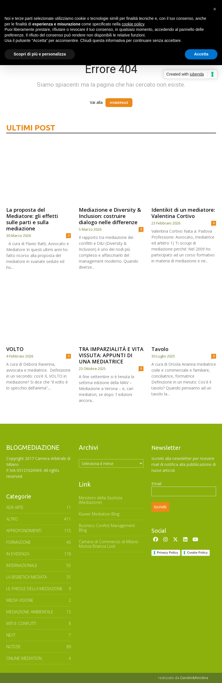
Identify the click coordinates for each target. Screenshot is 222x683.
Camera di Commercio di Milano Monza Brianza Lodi (108, 544)
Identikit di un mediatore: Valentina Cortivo (183, 212)
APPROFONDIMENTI (23, 530)
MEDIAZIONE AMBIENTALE (29, 612)
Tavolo (159, 349)
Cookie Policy (197, 552)
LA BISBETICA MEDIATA (26, 577)
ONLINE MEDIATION (24, 658)
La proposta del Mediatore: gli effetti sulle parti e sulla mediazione (32, 219)
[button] (214, 9)
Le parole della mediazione (34, 588)
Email (156, 483)
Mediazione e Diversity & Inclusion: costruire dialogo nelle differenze (110, 216)
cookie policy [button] (133, 24)
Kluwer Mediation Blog (99, 514)
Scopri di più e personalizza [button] (40, 54)
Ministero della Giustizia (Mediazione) (100, 500)
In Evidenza (17, 553)
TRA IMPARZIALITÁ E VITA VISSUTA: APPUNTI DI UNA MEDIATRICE (111, 355)
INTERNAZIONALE (21, 565)
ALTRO (12, 519)
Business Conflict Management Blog (107, 528)
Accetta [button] (201, 54)
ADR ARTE (15, 507)
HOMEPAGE (119, 102)
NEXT (11, 635)
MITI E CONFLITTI (21, 623)
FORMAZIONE (18, 542)
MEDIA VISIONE (19, 600)
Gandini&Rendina (194, 677)
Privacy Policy (167, 552)
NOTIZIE (13, 646)
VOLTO (15, 349)
